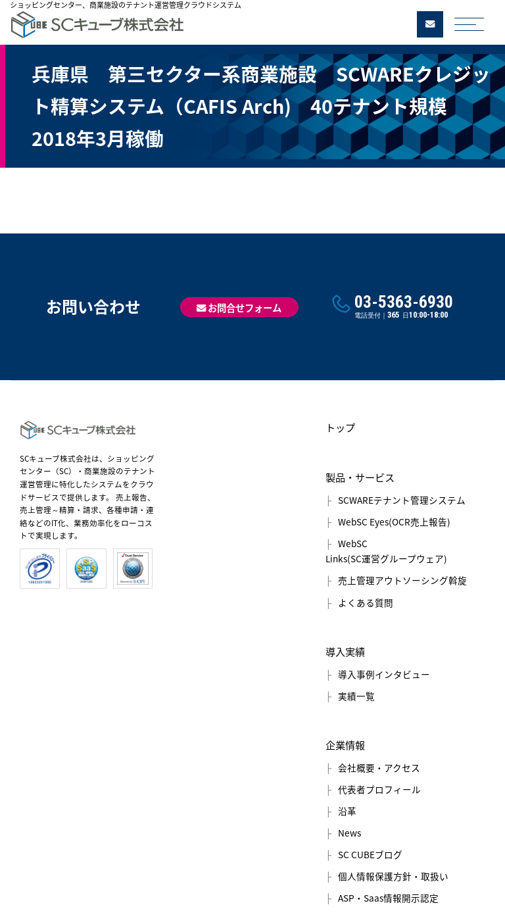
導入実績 (345, 651)
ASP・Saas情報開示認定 (388, 897)
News (349, 832)
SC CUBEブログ (370, 854)
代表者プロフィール (379, 789)
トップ (340, 427)
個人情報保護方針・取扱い (393, 876)
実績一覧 (356, 695)
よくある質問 (365, 602)
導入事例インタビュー (384, 674)
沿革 (347, 810)
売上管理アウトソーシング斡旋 (402, 580)
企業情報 (345, 744)
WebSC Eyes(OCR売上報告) (394, 521)
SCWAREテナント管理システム (402, 499)
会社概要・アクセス (379, 767)
